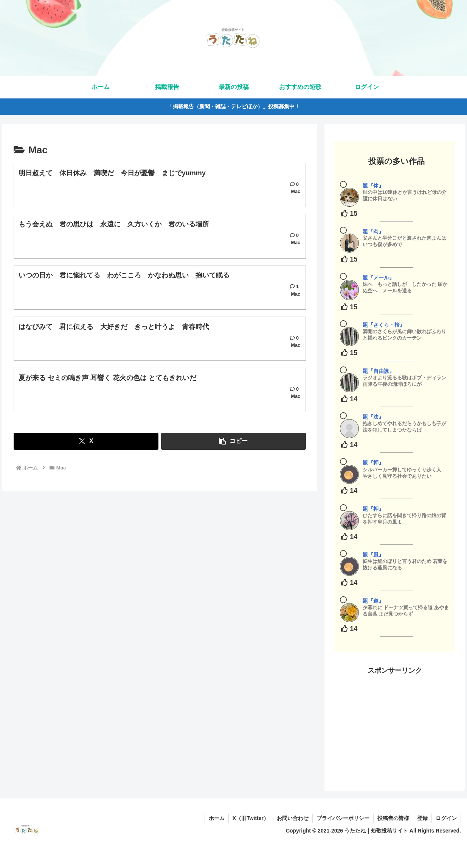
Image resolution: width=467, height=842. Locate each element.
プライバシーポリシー (343, 818)
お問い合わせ (293, 818)
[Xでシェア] (86, 441)
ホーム (217, 818)
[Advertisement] (394, 724)
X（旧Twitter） (251, 818)
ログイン (446, 818)
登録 (422, 818)
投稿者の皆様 (393, 818)
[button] (233, 441)
